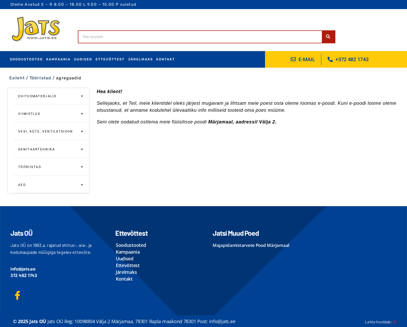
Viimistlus (51, 114)
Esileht (17, 77)
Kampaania (58, 59)
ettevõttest (110, 59)
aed (51, 185)
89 (394, 321)
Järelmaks (140, 59)
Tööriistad (40, 77)
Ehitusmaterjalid (51, 96)
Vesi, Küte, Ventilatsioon (51, 131)
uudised (83, 59)
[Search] (328, 37)
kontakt (165, 59)
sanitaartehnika (51, 149)
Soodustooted (26, 59)
